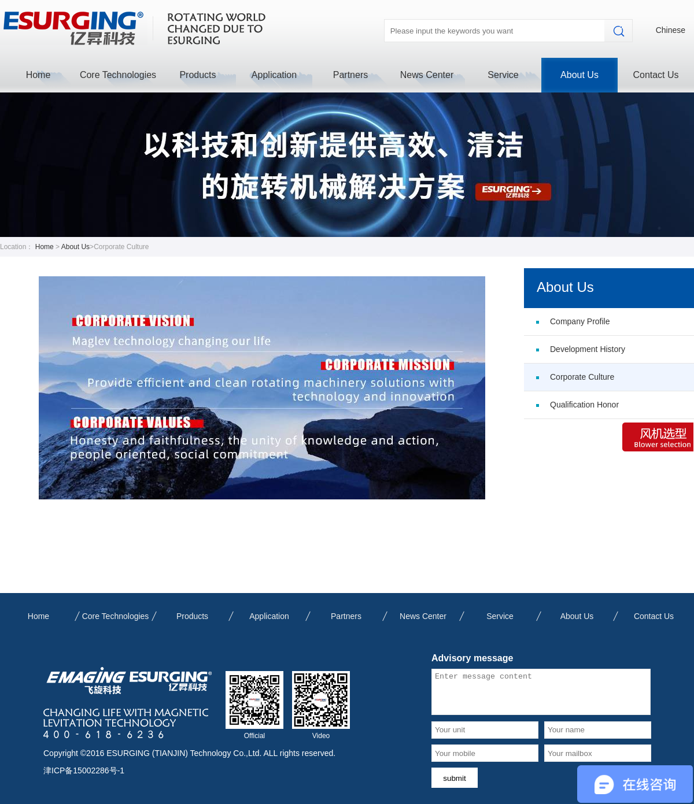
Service (503, 75)
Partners (350, 75)
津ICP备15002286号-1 (83, 770)
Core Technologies (118, 75)
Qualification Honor (584, 404)
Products (197, 75)
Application (274, 75)
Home (38, 75)
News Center (426, 75)
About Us (579, 75)
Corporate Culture (582, 376)
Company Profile (580, 321)
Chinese (670, 30)
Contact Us (655, 75)
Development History (587, 349)
